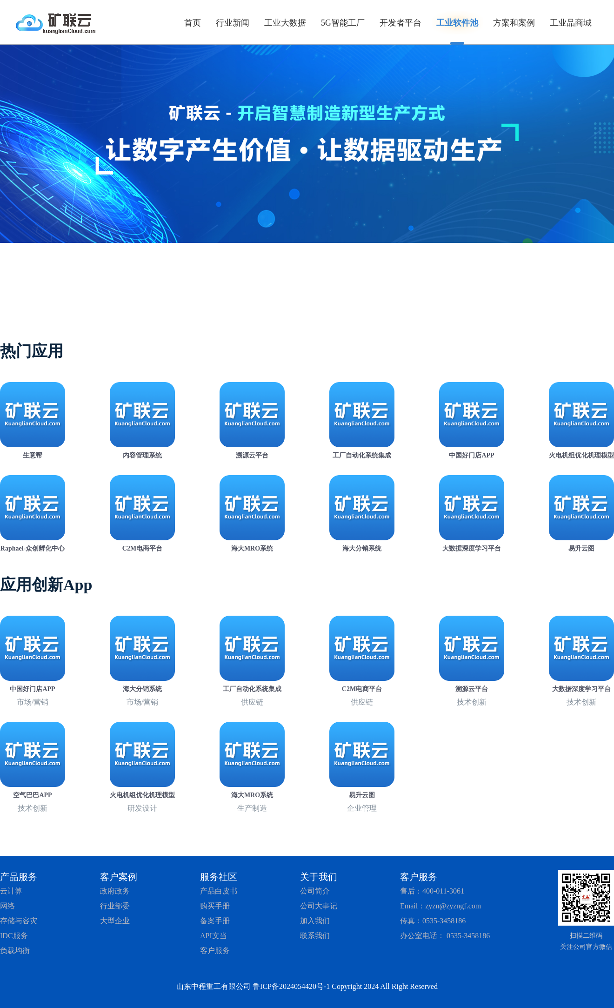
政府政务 (115, 891)
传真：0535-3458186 (433, 921)
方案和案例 (514, 22)
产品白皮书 (218, 891)
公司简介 (315, 891)
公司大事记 (318, 906)
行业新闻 (232, 22)
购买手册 (215, 906)
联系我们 (315, 936)
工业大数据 (285, 22)
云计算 (11, 891)
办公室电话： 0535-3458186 (445, 936)
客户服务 (215, 950)
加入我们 (315, 921)
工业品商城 (571, 22)
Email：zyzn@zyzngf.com (440, 906)
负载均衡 (15, 950)
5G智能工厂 (343, 22)
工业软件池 (457, 22)
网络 (7, 906)
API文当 (213, 936)
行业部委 (115, 906)
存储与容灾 (18, 921)
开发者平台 (400, 22)
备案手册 (215, 921)
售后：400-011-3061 (432, 891)
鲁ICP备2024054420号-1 (291, 986)
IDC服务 (14, 936)
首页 (192, 22)
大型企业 (115, 921)
